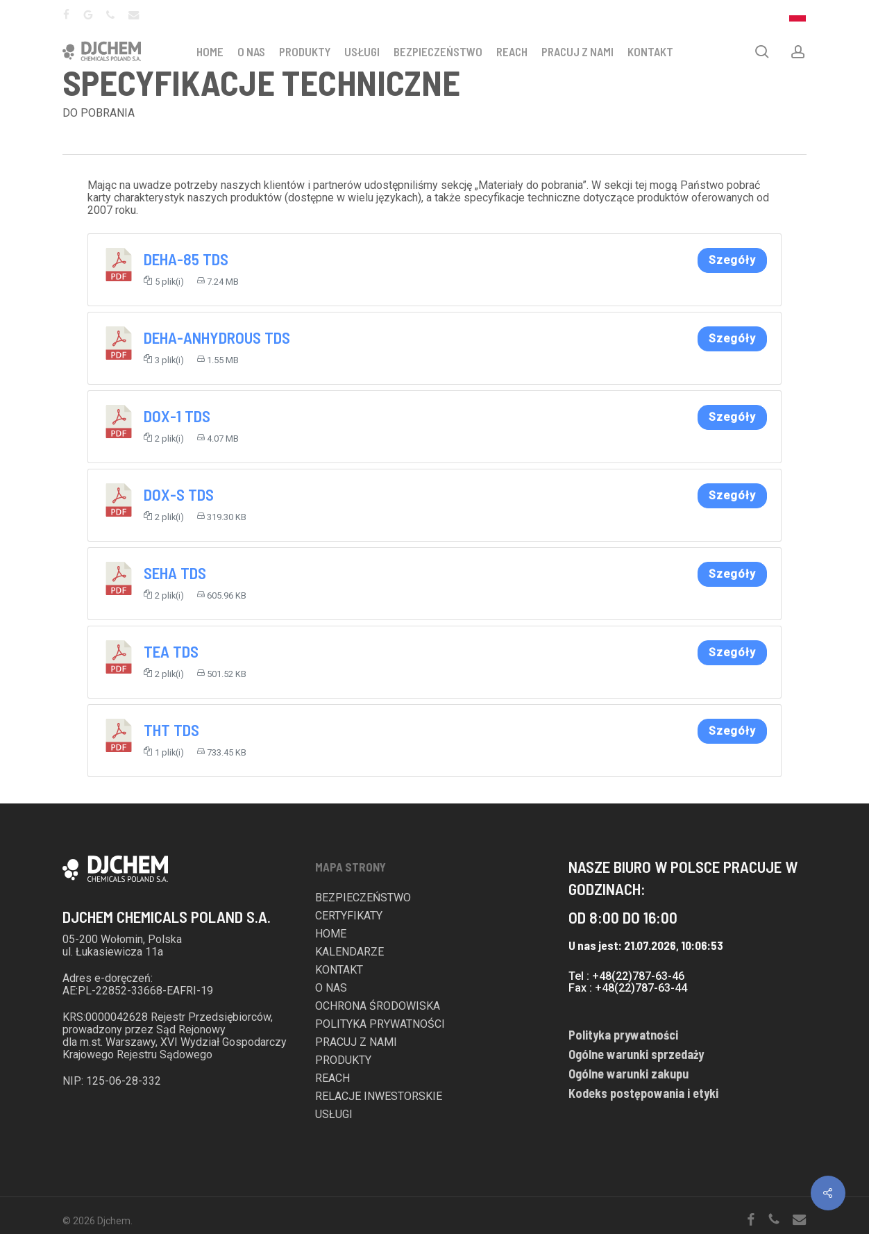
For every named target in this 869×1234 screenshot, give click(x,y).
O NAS (251, 51)
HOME (209, 51)
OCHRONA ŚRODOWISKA (377, 1006)
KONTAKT (650, 51)
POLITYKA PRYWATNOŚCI (380, 1024)
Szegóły (732, 260)
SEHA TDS (175, 573)
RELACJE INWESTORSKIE (378, 1096)
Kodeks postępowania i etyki (643, 1093)
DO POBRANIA (98, 112)
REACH (512, 51)
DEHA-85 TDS (186, 259)
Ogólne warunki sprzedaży (636, 1054)
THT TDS (171, 730)
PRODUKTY (304, 51)
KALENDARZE (349, 952)
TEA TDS (171, 651)
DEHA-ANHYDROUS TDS (217, 337)
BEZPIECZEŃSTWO (438, 51)
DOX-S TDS (179, 494)
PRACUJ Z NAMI (577, 51)
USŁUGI (362, 51)
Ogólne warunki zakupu (628, 1073)
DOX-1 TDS (177, 416)
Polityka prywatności (623, 1034)
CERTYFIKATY (348, 916)
